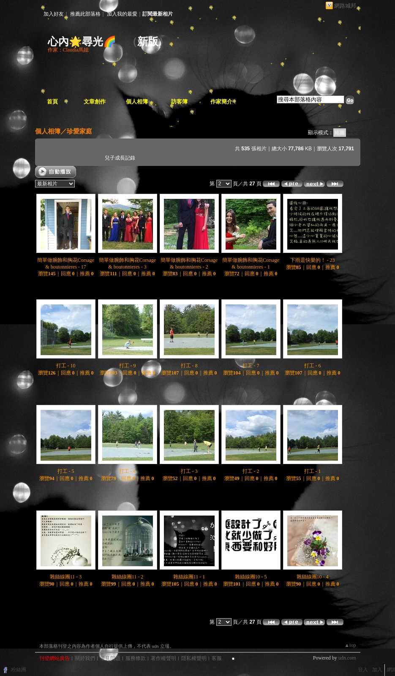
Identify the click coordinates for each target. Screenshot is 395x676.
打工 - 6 (312, 366)
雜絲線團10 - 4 (313, 577)
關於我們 (85, 658)
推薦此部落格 (85, 14)
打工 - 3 (189, 471)
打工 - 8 (189, 366)
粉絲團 (18, 670)
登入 (363, 670)
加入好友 (54, 14)
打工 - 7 (250, 366)
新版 (147, 41)
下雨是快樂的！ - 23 (312, 260)
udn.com (347, 658)
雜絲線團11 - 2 (128, 577)
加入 (377, 670)
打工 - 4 (127, 471)
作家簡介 (221, 101)
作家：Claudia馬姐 (68, 50)
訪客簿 (179, 101)
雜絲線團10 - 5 (251, 577)
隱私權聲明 (194, 658)
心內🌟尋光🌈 (82, 41)
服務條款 (135, 658)
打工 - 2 (250, 471)
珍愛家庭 (79, 131)
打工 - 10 (66, 366)
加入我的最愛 (122, 14)
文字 (354, 133)
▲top (350, 645)
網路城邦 (345, 6)
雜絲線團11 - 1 (189, 577)
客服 (217, 658)
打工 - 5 (65, 471)
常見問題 (110, 658)
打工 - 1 (312, 471)
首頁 (52, 101)
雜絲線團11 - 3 (66, 577)
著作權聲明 (163, 658)
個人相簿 (137, 101)
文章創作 (95, 101)
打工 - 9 (127, 366)
